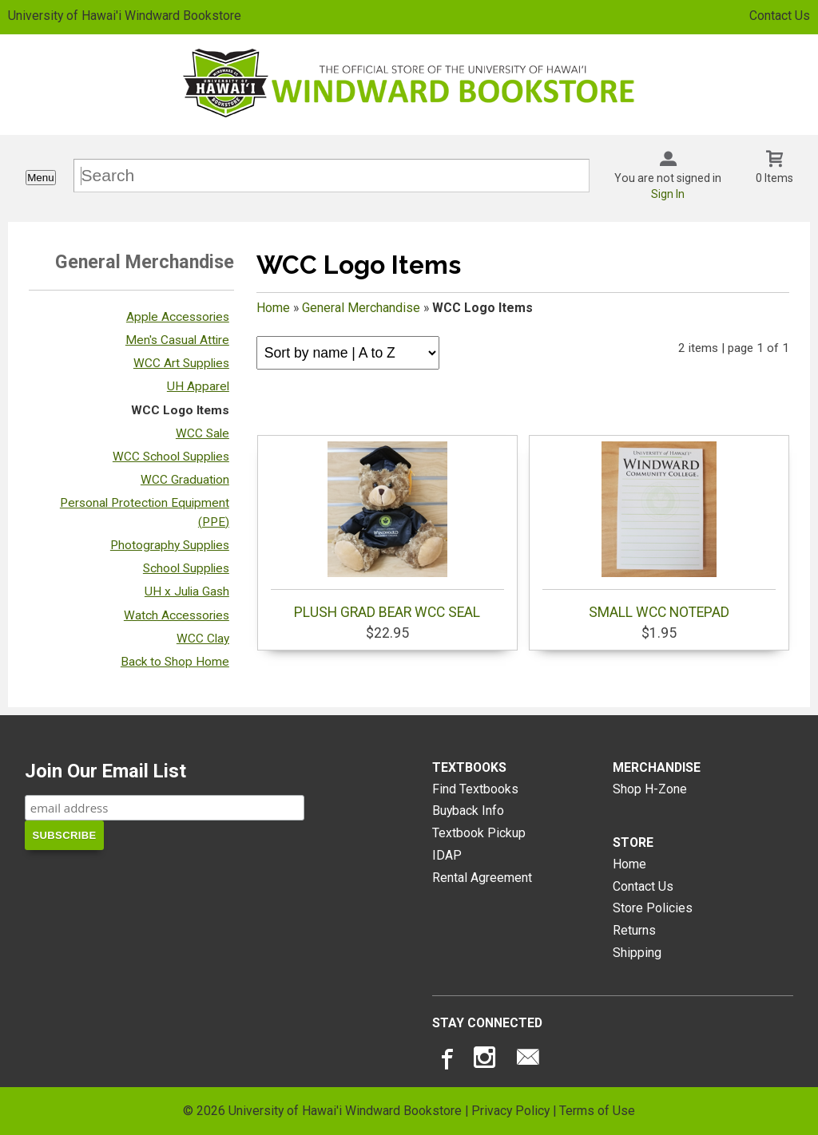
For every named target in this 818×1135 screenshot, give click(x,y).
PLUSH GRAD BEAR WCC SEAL (387, 530)
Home (273, 307)
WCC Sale (202, 433)
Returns (634, 930)
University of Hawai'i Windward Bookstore (124, 15)
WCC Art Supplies (181, 363)
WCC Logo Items (180, 410)
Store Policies (653, 908)
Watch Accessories (176, 615)
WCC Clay (203, 638)
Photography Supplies (169, 545)
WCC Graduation (185, 480)
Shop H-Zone (650, 789)
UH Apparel (198, 386)
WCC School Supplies (171, 456)
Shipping (637, 952)
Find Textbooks (475, 789)
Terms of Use (597, 1110)
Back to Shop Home (175, 662)
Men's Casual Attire (177, 340)
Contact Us (779, 15)
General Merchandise (361, 307)
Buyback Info (468, 810)
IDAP (447, 855)
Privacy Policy (510, 1110)
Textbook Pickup (479, 832)
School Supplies (186, 568)
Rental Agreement (482, 877)
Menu (40, 178)
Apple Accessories (177, 317)
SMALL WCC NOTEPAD (659, 530)
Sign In (668, 194)
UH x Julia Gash (187, 591)
